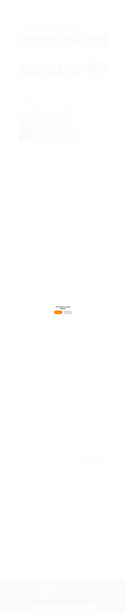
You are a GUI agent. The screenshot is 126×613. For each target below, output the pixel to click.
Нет (68, 312)
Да (58, 312)
